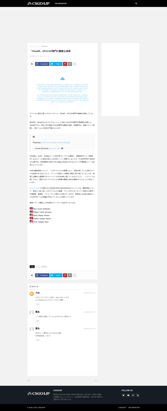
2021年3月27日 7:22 (89, 312)
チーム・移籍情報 (42, 46)
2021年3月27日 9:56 (89, 328)
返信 (37, 304)
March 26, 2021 (54, 148)
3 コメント (45, 56)
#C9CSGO (45, 142)
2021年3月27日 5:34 (89, 293)
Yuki (37, 293)
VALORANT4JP (134, 407)
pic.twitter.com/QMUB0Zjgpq (60, 142)
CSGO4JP (122, 407)
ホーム (32, 46)
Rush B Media (35, 188)
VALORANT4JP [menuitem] (61, 3)
